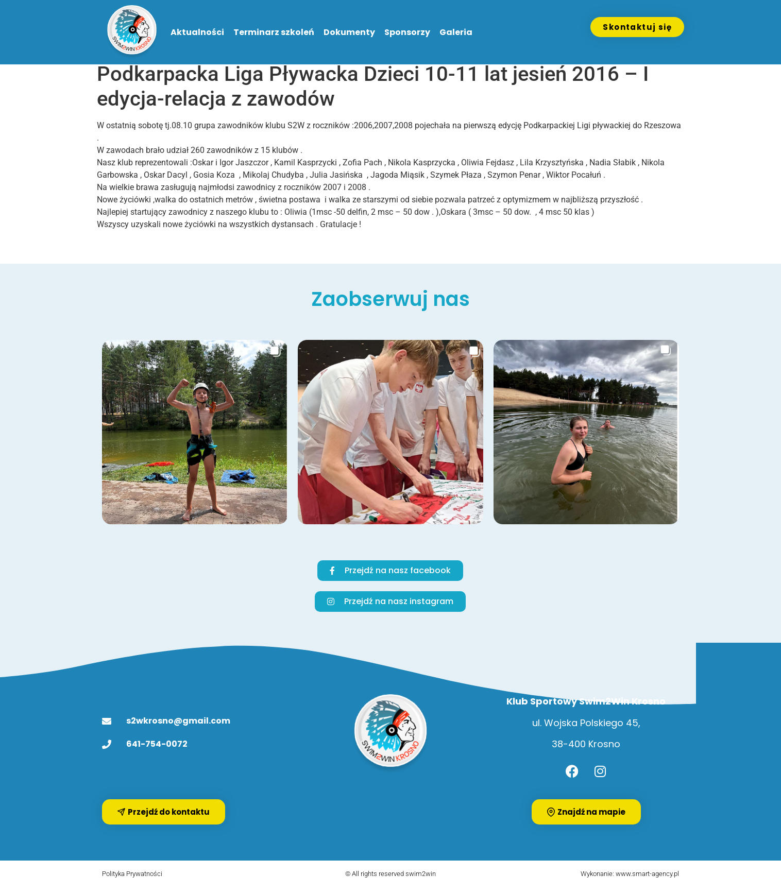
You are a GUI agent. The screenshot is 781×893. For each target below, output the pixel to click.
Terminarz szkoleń (273, 32)
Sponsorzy (407, 32)
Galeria (455, 32)
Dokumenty (349, 32)
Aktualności (197, 32)
